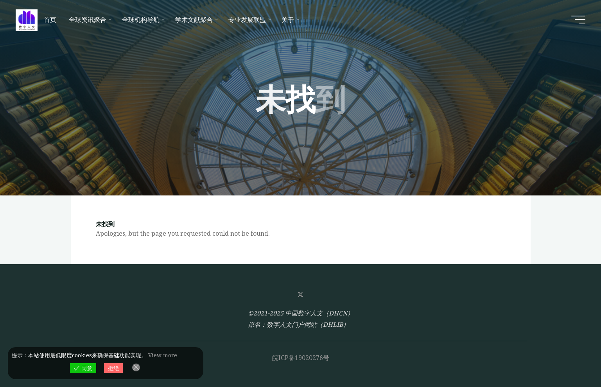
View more (162, 355)
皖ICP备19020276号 (300, 357)
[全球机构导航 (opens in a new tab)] (142, 19)
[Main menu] (578, 19)
